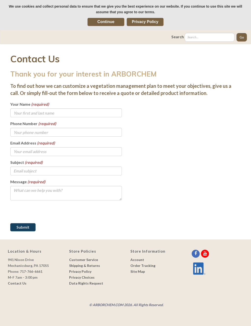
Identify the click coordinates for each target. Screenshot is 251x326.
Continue (105, 22)
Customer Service (83, 260)
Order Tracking (142, 265)
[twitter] (200, 253)
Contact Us (17, 283)
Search (177, 36)
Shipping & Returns (84, 265)
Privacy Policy (145, 22)
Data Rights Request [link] (86, 283)
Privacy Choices (82, 277)
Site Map (137, 271)
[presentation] (47, 213)
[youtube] (205, 253)
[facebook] (196, 253)
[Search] (210, 37)
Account (137, 260)
